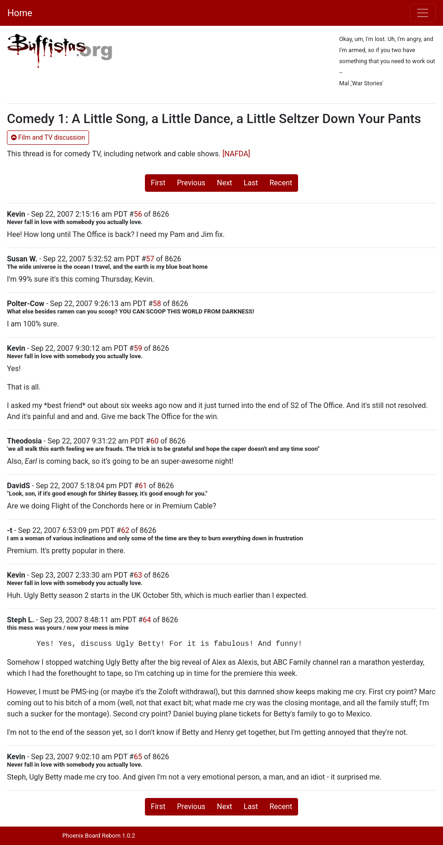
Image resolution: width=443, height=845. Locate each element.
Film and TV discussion (48, 137)
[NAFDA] (236, 153)
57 (150, 258)
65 (138, 756)
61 (142, 485)
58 (157, 303)
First (158, 182)
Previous (191, 182)
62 (125, 530)
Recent (280, 182)
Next (224, 182)
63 (138, 575)
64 (147, 619)
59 (138, 348)
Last (251, 182)
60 (154, 441)
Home (19, 12)
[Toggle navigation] (423, 13)
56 (138, 214)
